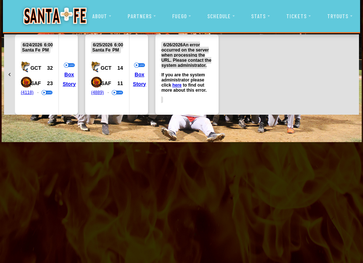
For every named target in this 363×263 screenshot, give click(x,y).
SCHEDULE (219, 16)
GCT (35, 68)
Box (69, 74)
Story (69, 84)
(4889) (97, 92)
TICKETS (296, 16)
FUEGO (179, 16)
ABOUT (99, 16)
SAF (36, 83)
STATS (258, 16)
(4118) (27, 92)
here (176, 85)
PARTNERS (140, 16)
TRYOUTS (337, 16)
